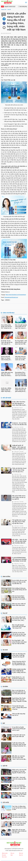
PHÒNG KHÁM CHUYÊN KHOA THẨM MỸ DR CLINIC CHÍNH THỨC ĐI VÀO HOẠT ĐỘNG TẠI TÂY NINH (19, 671)
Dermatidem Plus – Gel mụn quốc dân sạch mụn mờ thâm (20, 374)
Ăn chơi (5, 650)
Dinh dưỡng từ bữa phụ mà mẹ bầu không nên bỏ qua (19, 590)
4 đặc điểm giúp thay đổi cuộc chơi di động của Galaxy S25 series (7, 374)
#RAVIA (7, 300)
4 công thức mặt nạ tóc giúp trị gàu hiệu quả (18, 735)
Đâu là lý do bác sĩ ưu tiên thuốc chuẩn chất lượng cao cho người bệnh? (19, 823)
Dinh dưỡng (6, 576)
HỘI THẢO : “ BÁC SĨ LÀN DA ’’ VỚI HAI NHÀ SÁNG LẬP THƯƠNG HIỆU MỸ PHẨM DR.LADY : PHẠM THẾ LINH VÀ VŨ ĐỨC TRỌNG (19, 541)
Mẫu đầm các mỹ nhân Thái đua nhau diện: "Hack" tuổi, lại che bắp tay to (18, 757)
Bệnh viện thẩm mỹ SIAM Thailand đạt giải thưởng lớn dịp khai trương (20, 390)
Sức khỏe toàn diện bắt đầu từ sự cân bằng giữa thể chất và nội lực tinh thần (19, 815)
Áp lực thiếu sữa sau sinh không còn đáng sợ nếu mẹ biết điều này (19, 582)
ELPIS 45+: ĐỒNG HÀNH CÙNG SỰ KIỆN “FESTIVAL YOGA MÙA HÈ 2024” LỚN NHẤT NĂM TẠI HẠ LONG (6, 390)
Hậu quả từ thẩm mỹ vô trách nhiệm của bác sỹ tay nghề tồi (18, 497)
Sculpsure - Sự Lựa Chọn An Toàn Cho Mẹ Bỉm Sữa (19, 423)
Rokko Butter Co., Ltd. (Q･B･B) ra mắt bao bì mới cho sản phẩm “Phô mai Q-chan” (19, 678)
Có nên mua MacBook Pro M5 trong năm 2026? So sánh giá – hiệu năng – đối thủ (19, 787)
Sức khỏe (21, 427)
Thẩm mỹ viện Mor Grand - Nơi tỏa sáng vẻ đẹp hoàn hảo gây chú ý (19, 470)
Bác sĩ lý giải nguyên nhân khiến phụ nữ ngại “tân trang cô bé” (21, 326)
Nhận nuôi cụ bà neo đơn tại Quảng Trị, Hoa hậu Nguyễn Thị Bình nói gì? (19, 771)
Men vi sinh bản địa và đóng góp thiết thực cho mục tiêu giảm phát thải (19, 692)
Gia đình (5, 686)
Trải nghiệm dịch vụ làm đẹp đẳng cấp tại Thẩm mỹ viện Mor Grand (19, 521)
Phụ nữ (20, 407)
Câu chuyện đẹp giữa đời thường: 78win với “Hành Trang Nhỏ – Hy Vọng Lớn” (19, 794)
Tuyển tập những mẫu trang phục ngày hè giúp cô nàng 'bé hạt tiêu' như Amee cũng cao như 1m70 (19, 744)
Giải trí (5, 765)
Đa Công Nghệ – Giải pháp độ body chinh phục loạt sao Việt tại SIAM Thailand (21, 342)
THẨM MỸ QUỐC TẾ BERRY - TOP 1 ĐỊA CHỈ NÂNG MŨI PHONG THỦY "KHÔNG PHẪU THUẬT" (19, 447)
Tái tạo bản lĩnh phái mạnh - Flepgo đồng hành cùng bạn (19, 707)
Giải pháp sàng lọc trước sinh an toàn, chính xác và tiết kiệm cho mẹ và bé (20, 358)
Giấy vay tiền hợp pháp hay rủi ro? (18, 714)
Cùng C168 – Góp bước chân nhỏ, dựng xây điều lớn (19, 779)
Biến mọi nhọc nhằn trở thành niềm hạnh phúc (19, 604)
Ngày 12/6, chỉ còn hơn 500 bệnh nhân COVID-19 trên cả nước (19, 831)
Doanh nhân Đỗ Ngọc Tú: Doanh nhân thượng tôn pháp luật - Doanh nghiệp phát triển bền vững (6, 358)
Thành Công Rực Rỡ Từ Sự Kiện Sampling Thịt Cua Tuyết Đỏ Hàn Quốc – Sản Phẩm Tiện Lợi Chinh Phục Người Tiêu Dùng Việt (19, 663)
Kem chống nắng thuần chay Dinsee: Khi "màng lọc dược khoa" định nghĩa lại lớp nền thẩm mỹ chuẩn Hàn (6, 326)
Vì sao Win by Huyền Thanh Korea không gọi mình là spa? (18, 729)
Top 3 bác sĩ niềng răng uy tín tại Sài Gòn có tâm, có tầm (19, 808)
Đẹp (20, 474)
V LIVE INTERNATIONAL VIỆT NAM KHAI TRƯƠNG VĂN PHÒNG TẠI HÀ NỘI (19, 559)
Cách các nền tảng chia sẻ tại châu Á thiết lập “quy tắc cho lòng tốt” (18, 655)
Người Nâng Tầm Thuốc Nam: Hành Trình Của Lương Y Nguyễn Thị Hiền (19, 700)
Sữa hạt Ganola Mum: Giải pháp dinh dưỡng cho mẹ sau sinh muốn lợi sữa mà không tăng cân (19, 597)
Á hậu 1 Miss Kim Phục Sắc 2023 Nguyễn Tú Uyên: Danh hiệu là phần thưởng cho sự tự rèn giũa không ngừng (19, 403)
